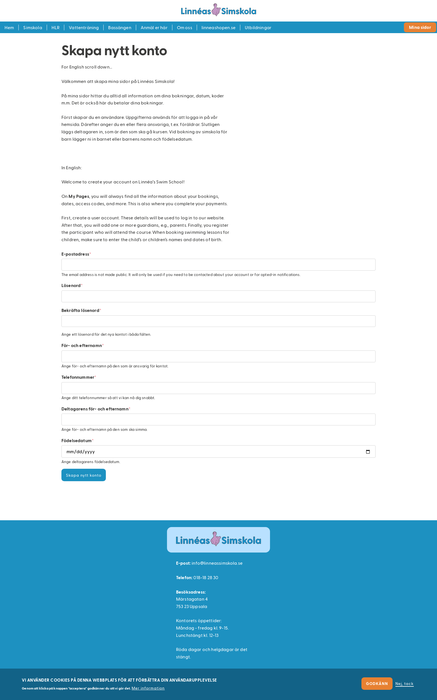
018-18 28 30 (205, 577)
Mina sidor (420, 27)
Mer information (148, 688)
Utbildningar (258, 27)
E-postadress (75, 253)
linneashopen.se (218, 27)
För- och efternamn (81, 345)
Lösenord (71, 285)
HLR (55, 27)
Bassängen (119, 27)
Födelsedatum (76, 440)
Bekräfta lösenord (80, 310)
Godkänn (377, 683)
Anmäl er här (154, 27)
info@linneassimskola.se (217, 563)
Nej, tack (404, 683)
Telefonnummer (77, 377)
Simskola (32, 27)
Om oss (184, 27)
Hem (9, 27)
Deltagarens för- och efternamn (94, 408)
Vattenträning (84, 27)
